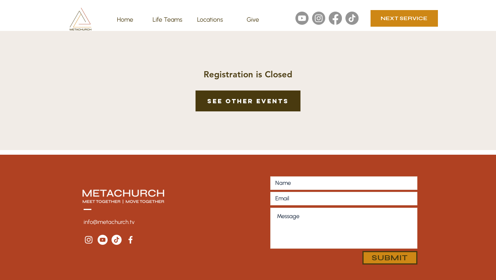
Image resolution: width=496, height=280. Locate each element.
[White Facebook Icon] (130, 240)
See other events (248, 101)
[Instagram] (318, 18)
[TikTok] (352, 18)
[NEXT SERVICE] (404, 18)
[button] (167, 19)
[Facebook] (335, 18)
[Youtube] (302, 18)
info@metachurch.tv (109, 222)
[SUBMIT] (389, 258)
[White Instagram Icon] (89, 240)
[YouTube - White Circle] (103, 240)
